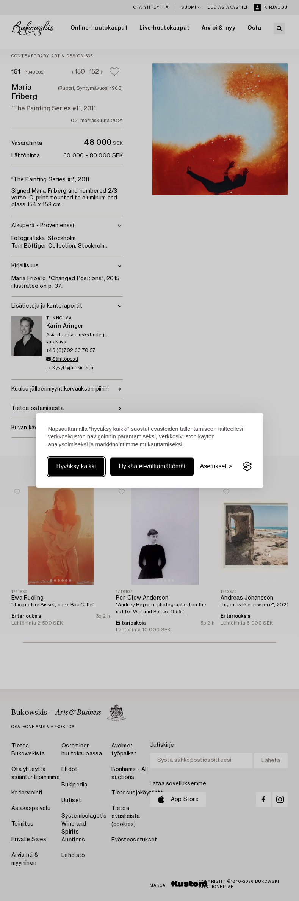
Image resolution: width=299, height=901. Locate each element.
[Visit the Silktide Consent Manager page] (247, 466)
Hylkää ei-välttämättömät (152, 466)
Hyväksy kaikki (76, 466)
